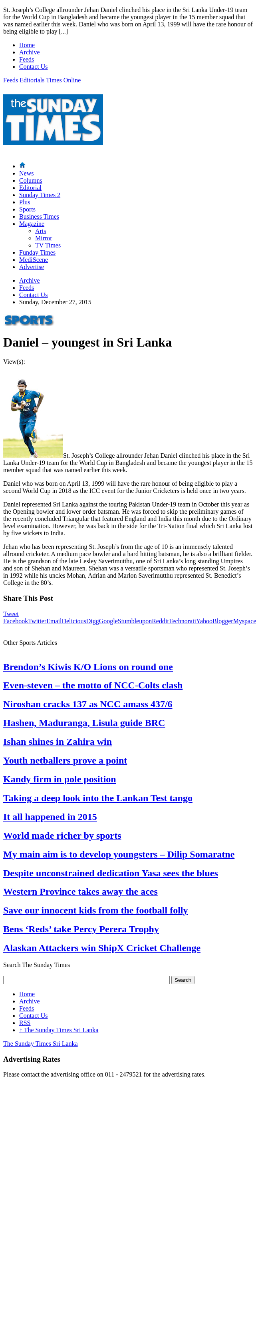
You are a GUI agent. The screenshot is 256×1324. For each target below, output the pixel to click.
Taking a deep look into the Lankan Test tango (97, 798)
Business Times (39, 216)
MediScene (33, 259)
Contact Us (33, 66)
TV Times (48, 245)
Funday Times (37, 252)
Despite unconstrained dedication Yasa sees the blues (110, 873)
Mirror (43, 238)
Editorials (32, 80)
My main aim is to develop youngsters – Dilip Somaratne (118, 854)
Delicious (74, 621)
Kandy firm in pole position (59, 779)
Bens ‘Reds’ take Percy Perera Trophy (81, 929)
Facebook (15, 621)
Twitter (37, 621)
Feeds (26, 59)
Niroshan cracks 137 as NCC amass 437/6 (88, 704)
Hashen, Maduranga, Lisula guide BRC (84, 723)
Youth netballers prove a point (65, 760)
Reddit (160, 621)
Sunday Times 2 (39, 194)
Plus (24, 202)
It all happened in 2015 (50, 817)
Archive (29, 52)
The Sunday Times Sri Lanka (58, 1030)
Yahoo (204, 621)
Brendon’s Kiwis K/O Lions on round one (88, 667)
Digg (92, 621)
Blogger (222, 621)
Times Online (63, 80)
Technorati (182, 621)
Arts (40, 230)
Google (108, 621)
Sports (27, 209)
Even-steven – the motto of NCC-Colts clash (93, 685)
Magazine (31, 223)
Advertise (31, 266)
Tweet (11, 613)
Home (27, 45)
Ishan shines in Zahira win (57, 741)
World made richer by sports (62, 835)
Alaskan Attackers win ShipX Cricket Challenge (101, 948)
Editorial (30, 187)
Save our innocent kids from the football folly (95, 910)
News (26, 173)
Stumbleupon (135, 621)
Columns (30, 180)
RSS (24, 1022)
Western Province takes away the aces (80, 891)
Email (54, 621)
